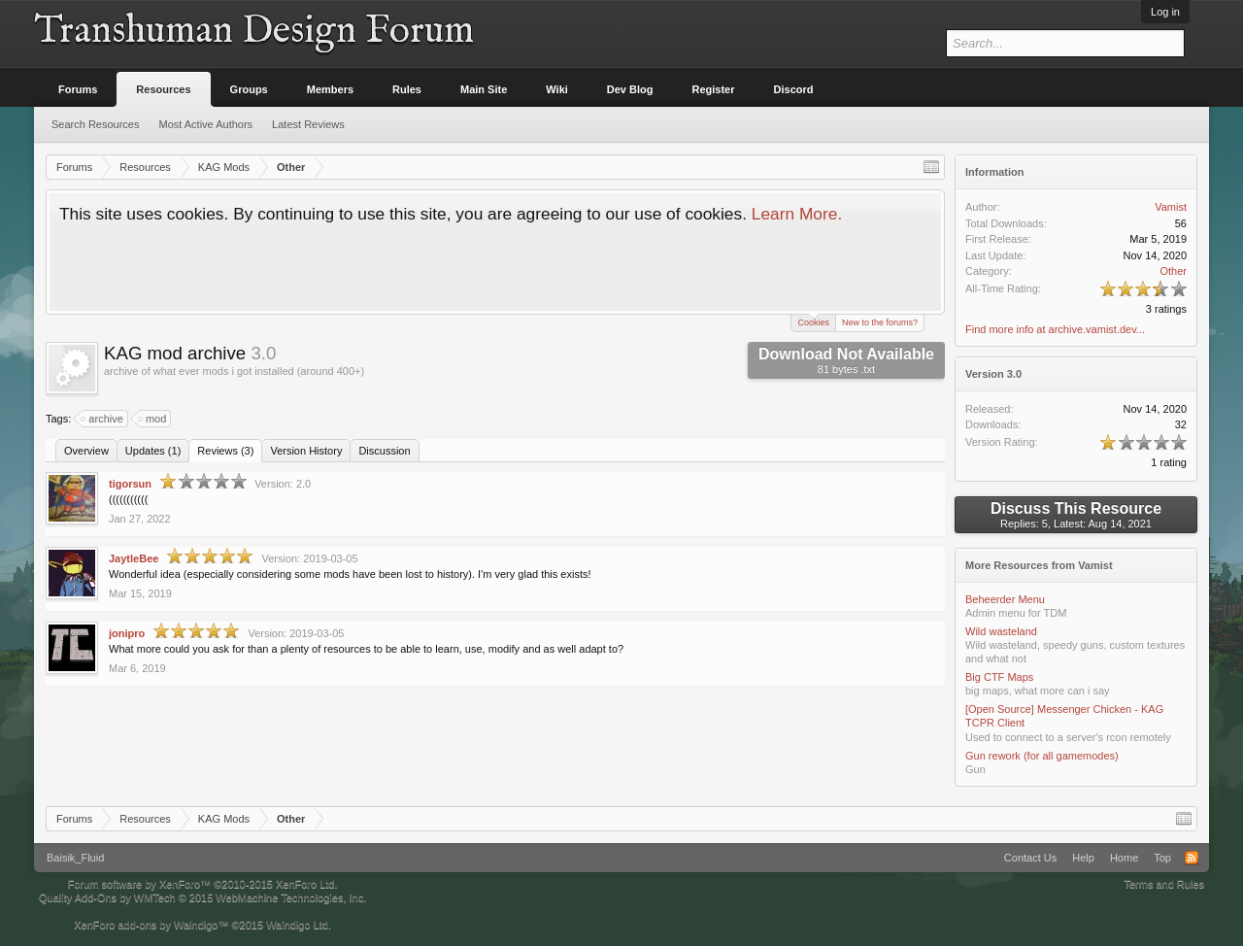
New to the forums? (880, 322)
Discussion (384, 450)
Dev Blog (630, 89)
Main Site (483, 89)
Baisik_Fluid (75, 857)
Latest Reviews (308, 124)
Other (1173, 271)
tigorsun (130, 484)
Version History (306, 450)
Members (330, 89)
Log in (1165, 11)
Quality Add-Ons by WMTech (202, 897)
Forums (77, 89)
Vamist (1171, 207)
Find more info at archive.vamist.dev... (1055, 329)
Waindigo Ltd (297, 924)
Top (1162, 857)
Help (1083, 857)
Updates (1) (153, 450)
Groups (249, 89)
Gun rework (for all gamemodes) (1042, 755)
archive (102, 418)
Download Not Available (846, 360)
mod (153, 418)
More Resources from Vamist (1039, 565)
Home (1124, 857)
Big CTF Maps (999, 677)
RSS (1191, 857)
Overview (86, 450)
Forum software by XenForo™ (203, 884)
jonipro (127, 633)
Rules (406, 89)
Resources (163, 89)
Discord (794, 89)
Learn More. (797, 213)
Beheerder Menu (1005, 599)
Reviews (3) (225, 450)
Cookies (813, 321)
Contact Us (1030, 857)
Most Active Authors (206, 124)
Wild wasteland (1001, 631)
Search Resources (95, 124)
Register (713, 89)
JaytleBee (133, 558)
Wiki (557, 89)
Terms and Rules (1164, 884)
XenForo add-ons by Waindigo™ (151, 924)
